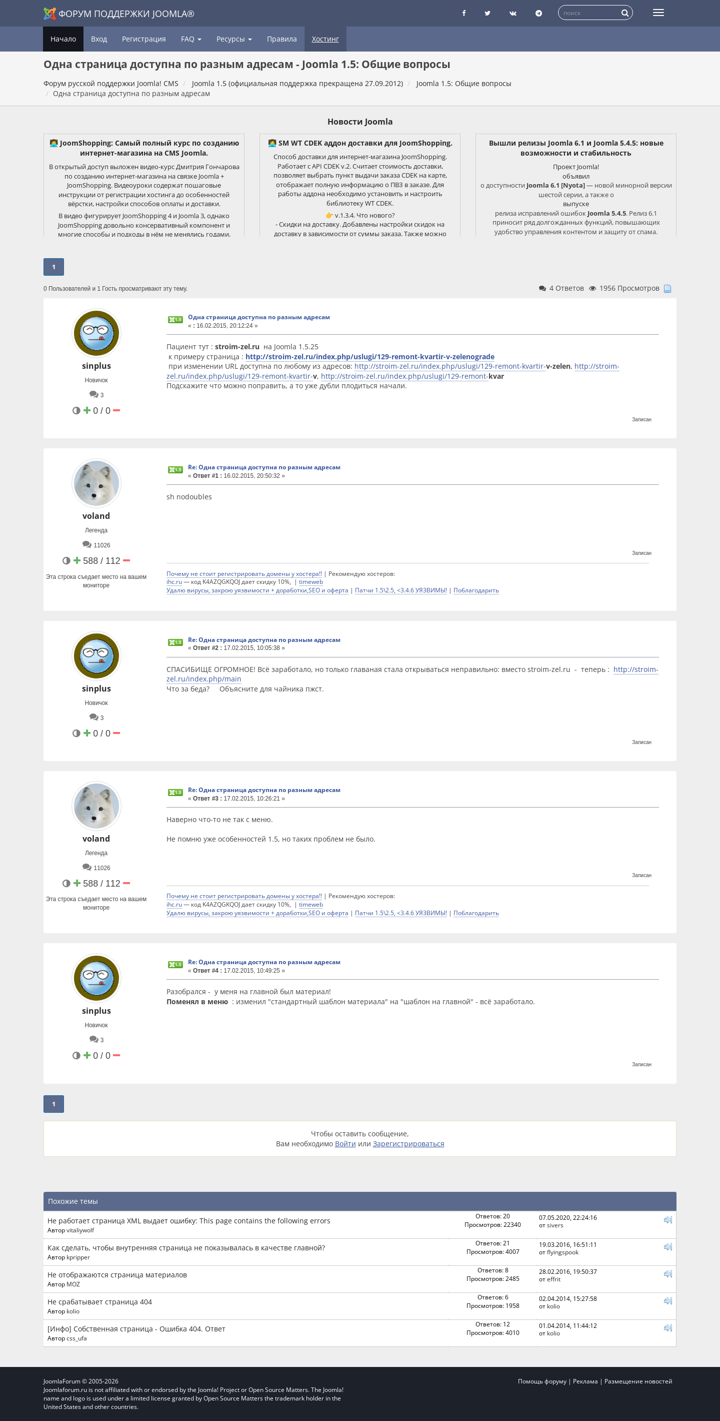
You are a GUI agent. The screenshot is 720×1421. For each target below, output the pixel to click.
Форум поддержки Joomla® (119, 14)
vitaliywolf (80, 1230)
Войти (345, 1143)
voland (96, 515)
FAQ (191, 39)
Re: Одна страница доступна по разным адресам (264, 467)
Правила (282, 39)
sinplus (96, 365)
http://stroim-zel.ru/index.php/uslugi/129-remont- (404, 376)
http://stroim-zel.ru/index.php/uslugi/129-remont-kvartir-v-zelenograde (370, 356)
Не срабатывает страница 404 (100, 1301)
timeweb (311, 581)
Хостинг (325, 39)
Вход (99, 39)
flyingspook (562, 1252)
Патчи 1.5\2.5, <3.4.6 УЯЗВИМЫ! (401, 590)
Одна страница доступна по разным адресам (259, 317)
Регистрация (144, 39)
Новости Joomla (360, 121)
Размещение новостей (638, 1381)
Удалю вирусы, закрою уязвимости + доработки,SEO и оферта (257, 590)
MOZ (73, 1284)
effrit (553, 1279)
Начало (63, 39)
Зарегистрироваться (408, 1143)
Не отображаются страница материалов (117, 1274)
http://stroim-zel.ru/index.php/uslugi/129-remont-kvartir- (450, 366)
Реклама (585, 1381)
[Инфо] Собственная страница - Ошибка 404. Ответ (137, 1328)
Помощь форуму (542, 1381)
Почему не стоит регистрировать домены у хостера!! (244, 573)
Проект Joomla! (576, 166)
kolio (73, 1311)
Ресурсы (234, 39)
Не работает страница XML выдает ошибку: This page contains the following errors (189, 1220)
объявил (576, 176)
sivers (555, 1225)
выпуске (576, 203)
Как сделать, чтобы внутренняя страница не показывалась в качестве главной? (186, 1247)
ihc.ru (174, 581)
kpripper (78, 1257)
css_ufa (76, 1338)
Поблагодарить (476, 590)
